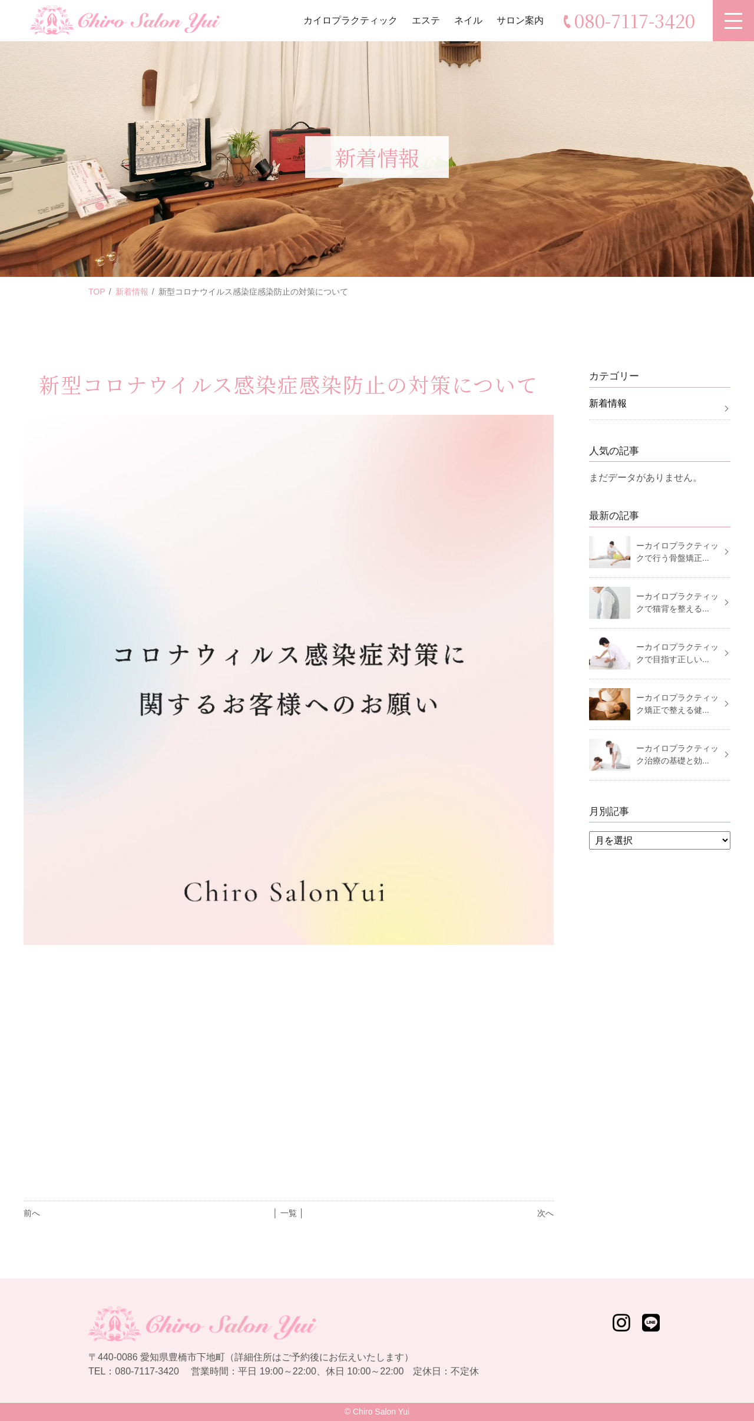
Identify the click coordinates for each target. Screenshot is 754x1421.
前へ (32, 1213)
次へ (545, 1213)
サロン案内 (520, 20)
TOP (96, 291)
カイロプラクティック (350, 20)
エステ (426, 20)
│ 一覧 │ (288, 1213)
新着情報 (131, 291)
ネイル (468, 20)
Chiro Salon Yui (381, 1411)
